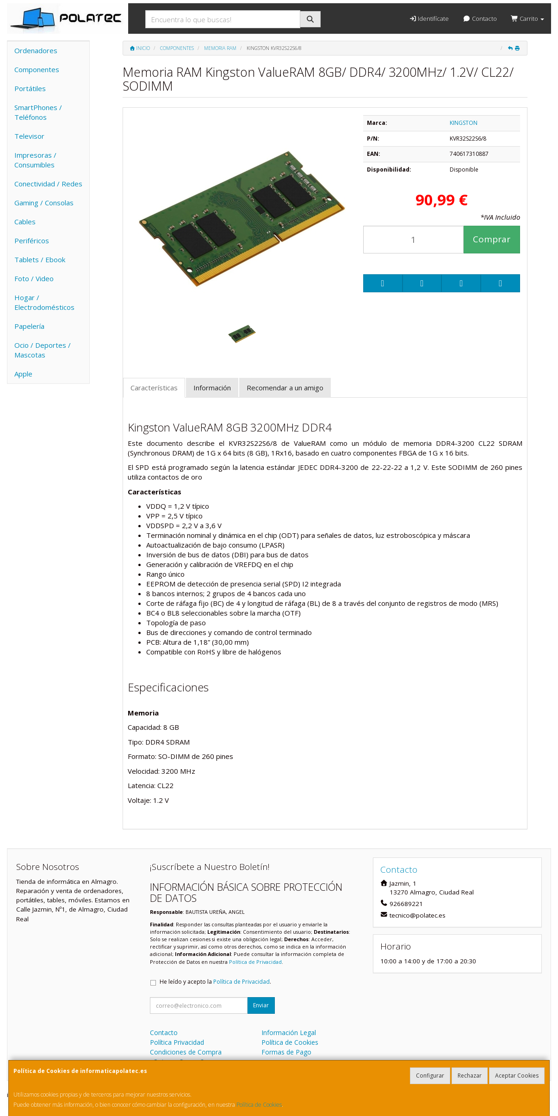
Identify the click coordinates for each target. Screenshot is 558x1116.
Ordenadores (35, 50)
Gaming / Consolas (44, 202)
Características (154, 387)
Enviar (261, 1005)
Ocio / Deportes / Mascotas (42, 349)
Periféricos (31, 240)
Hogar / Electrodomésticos (44, 302)
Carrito (527, 18)
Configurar (430, 1075)
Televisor (29, 136)
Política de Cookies (259, 1105)
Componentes (36, 69)
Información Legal (288, 1032)
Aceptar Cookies (517, 1075)
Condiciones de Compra (186, 1052)
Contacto (479, 18)
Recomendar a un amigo (285, 387)
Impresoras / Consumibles (35, 159)
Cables (25, 221)
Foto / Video (34, 278)
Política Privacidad (177, 1042)
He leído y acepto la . (215, 982)
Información (212, 387)
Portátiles (30, 88)
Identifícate (429, 18)
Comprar (491, 239)
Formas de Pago (286, 1052)
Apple (23, 373)
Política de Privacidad (255, 961)
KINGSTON (463, 123)
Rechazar (470, 1075)
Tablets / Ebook (39, 259)
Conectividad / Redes (48, 183)
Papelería (29, 326)
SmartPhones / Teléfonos (38, 112)
